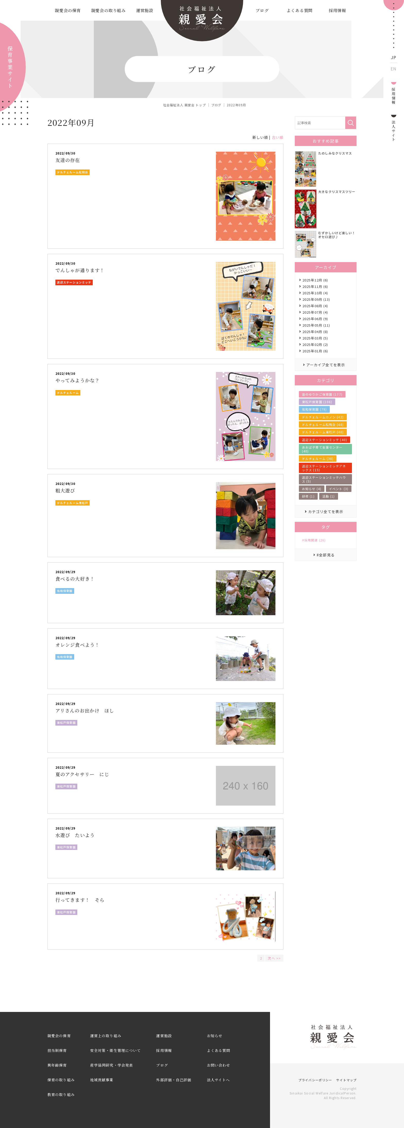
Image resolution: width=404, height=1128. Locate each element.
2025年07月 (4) (315, 312)
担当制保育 (57, 1050)
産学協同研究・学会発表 (111, 1065)
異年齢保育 (57, 1065)
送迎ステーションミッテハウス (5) (324, 479)
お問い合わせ (218, 1065)
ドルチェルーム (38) (317, 458)
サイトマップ (346, 1080)
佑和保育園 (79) (314, 409)
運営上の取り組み (105, 1035)
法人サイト (393, 130)
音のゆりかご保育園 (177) (322, 394)
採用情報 (337, 10)
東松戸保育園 (66, 722)
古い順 (277, 137)
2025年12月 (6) (315, 280)
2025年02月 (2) (315, 344)
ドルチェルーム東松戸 (72, 503)
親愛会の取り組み (108, 10)
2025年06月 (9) (315, 318)
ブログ (262, 10)
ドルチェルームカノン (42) (323, 417)
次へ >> (274, 958)
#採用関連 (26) (314, 540)
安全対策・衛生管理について (115, 1050)
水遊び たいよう (75, 835)
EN (394, 69)
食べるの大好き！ (75, 578)
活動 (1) (328, 496)
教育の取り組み (61, 1094)
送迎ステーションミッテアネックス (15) (324, 468)
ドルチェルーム (68, 393)
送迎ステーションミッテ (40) (324, 439)
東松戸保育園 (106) (317, 402)
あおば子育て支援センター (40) (322, 449)
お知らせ (214, 1035)
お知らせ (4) (311, 488)
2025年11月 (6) (315, 286)
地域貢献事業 (102, 1079)
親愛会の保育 (68, 10)
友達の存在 (67, 160)
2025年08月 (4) (315, 305)
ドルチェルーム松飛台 (72, 172)
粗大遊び (65, 490)
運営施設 (144, 10)
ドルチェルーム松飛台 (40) (323, 424)
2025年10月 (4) (315, 292)
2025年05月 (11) (316, 325)
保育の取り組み (61, 1079)
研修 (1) (308, 496)
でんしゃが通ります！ (80, 270)
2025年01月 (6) (315, 350)
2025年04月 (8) (315, 331)
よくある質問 (300, 10)
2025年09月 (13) (316, 299)
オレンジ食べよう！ (77, 644)
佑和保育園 (65, 591)
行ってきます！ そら (80, 899)
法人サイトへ (218, 1079)
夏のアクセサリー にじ (82, 774)
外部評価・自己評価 (173, 1079)
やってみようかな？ (77, 380)
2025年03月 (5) (315, 338)
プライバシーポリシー (315, 1080)
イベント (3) (338, 488)
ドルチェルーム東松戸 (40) (323, 432)
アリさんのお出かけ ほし (84, 710)
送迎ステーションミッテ (74, 282)
